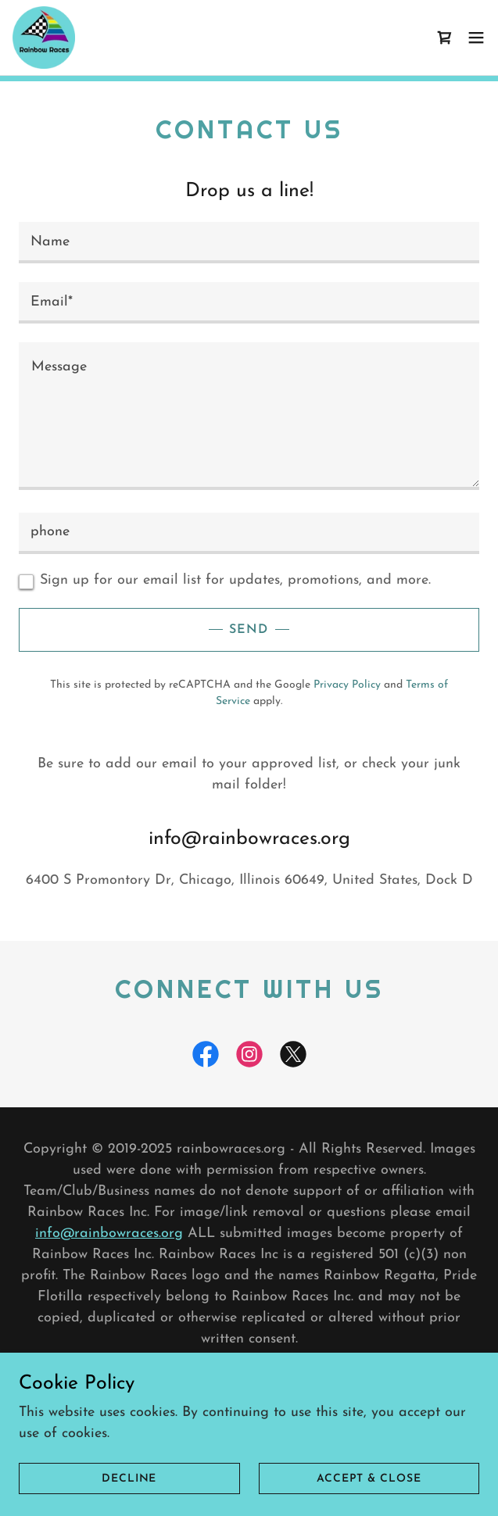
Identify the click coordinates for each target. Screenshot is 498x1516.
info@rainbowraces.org (109, 1233)
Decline (129, 1479)
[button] (476, 37)
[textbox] (249, 242)
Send (248, 630)
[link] (44, 37)
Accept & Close (369, 1479)
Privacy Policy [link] (347, 685)
